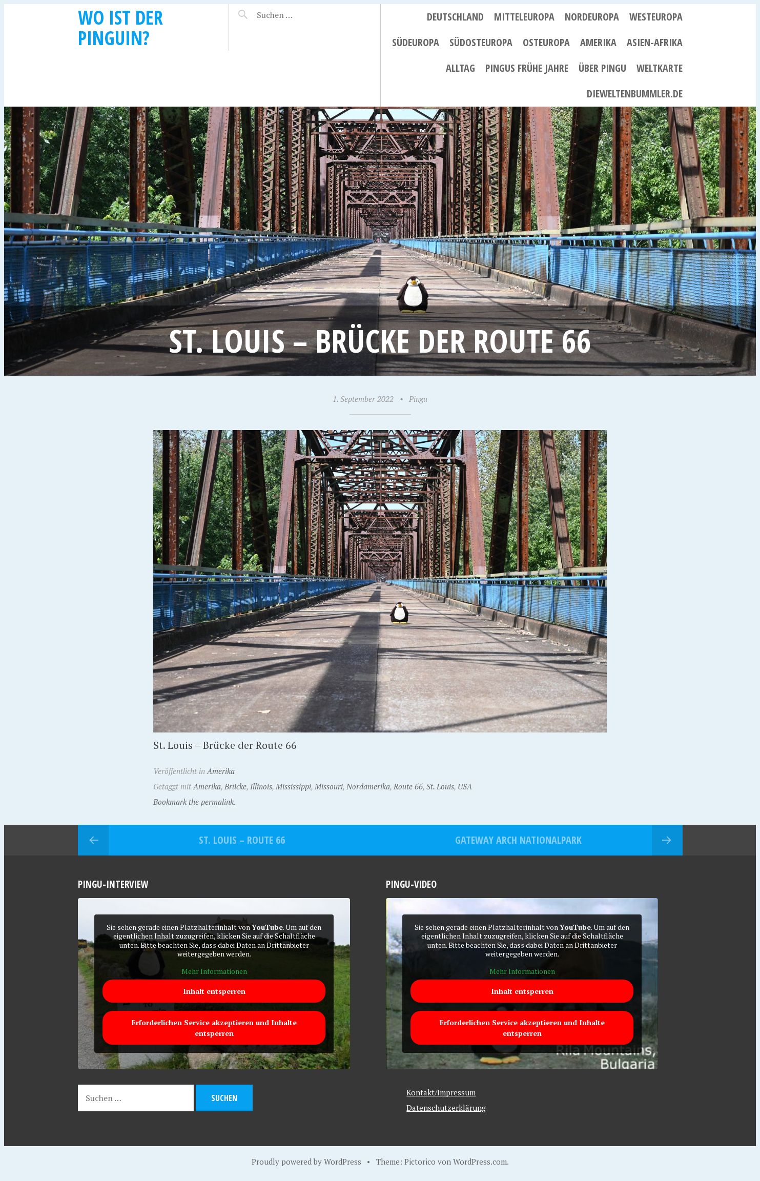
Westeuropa (656, 17)
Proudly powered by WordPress (306, 1161)
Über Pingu (602, 68)
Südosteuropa (480, 42)
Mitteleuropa (524, 17)
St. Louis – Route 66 (242, 840)
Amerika (598, 42)
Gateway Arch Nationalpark (518, 840)
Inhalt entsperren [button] (213, 991)
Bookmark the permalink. (194, 802)
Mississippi (293, 786)
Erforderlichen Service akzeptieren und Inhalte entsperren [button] (213, 1027)
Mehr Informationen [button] (214, 970)
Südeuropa (415, 42)
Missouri (329, 786)
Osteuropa (546, 42)
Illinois (261, 786)
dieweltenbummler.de (635, 93)
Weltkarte (659, 68)
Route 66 (408, 786)
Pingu (418, 399)
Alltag (460, 68)
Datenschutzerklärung (446, 1108)
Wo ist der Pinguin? (120, 27)
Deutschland (455, 17)
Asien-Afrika (655, 42)
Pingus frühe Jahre (526, 68)
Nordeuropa (592, 17)
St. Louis (440, 786)
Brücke (235, 786)
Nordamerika (368, 786)
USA (465, 786)
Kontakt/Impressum (441, 1092)
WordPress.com (480, 1161)
